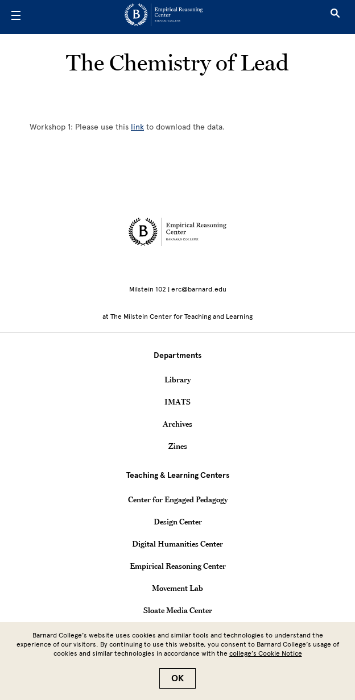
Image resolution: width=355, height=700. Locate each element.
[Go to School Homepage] (173, 17)
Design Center (178, 521)
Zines (177, 446)
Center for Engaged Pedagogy (178, 499)
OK (177, 678)
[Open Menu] (16, 17)
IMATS (177, 402)
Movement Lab (177, 588)
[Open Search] (335, 17)
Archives (177, 424)
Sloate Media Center (177, 610)
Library (177, 379)
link (137, 127)
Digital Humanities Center (177, 544)
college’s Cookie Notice (265, 653)
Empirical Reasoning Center (178, 566)
